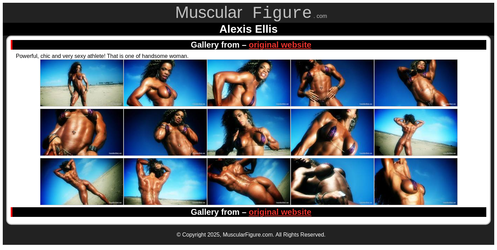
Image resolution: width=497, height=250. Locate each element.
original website (280, 47)
